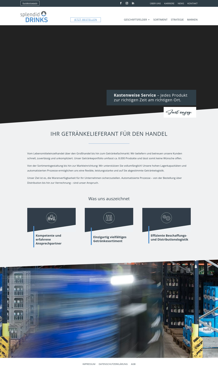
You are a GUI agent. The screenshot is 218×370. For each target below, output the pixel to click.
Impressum (89, 364)
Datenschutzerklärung (113, 364)
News (181, 3)
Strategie (177, 20)
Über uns (155, 3)
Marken (192, 20)
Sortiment (160, 20)
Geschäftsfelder (135, 20)
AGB (133, 364)
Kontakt (192, 3)
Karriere (169, 3)
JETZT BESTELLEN (85, 19)
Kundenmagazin (30, 3)
